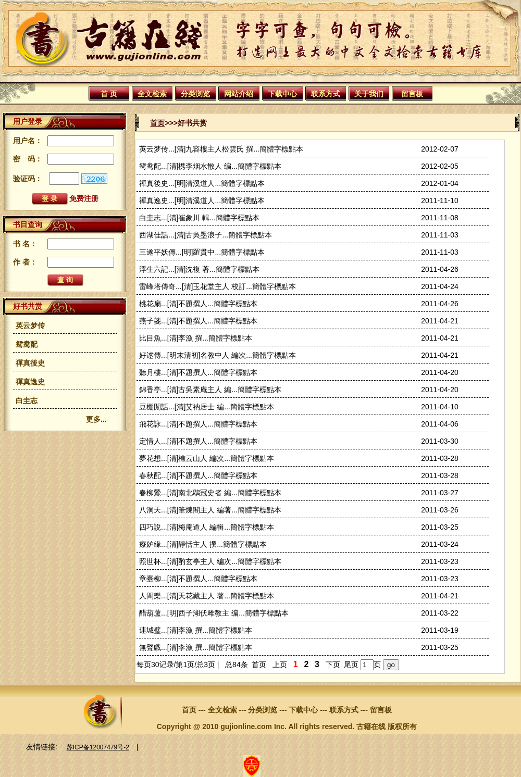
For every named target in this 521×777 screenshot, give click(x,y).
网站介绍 (238, 94)
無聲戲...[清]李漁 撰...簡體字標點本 (195, 647)
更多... (96, 419)
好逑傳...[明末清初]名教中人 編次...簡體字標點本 (217, 355)
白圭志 (27, 400)
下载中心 (282, 94)
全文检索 (152, 94)
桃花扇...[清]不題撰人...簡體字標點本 (198, 303)
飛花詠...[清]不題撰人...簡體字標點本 (198, 424)
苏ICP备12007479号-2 (98, 747)
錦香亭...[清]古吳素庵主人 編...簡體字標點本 (210, 389)
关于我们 (368, 94)
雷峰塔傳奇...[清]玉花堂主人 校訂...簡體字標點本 (217, 286)
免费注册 (83, 198)
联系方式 (325, 94)
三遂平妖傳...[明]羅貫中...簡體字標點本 (202, 252)
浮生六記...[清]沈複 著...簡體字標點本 (199, 269)
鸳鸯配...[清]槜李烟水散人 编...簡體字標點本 (210, 166)
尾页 (351, 664)
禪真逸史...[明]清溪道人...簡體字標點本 (202, 200)
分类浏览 (195, 94)
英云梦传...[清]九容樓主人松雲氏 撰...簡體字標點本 (221, 149)
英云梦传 (30, 325)
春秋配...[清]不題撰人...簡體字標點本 (198, 475)
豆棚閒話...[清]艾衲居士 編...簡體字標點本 (206, 407)
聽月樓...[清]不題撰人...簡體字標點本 (198, 372)
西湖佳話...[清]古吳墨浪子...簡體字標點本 (205, 235)
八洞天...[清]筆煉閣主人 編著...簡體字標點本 (210, 510)
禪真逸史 (30, 382)
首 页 (109, 94)
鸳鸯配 (27, 344)
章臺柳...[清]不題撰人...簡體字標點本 (198, 578)
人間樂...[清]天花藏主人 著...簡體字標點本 (206, 596)
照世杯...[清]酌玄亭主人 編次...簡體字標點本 (210, 561)
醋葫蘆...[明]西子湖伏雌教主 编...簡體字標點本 (214, 613)
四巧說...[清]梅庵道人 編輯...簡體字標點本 (206, 527)
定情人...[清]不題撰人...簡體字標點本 (198, 441)
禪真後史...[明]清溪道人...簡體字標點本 (202, 183)
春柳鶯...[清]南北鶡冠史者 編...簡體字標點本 (210, 492)
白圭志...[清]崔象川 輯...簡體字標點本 (199, 218)
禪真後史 (30, 363)
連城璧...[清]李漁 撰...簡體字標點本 (195, 630)
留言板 (412, 94)
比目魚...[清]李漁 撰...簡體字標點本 (195, 338)
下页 (333, 664)
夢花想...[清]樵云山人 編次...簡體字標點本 (206, 458)
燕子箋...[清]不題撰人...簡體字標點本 (198, 321)
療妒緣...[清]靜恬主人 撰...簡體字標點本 (203, 544)
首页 (157, 123)
